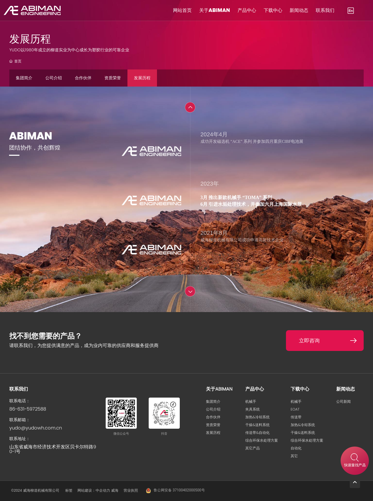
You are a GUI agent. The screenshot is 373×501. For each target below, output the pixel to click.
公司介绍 (53, 77)
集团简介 (24, 77)
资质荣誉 (112, 77)
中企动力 (103, 490)
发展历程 (142, 77)
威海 (114, 490)
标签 (69, 490)
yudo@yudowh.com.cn (35, 428)
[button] (190, 107)
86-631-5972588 (27, 409)
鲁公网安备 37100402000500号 (179, 490)
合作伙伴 (83, 77)
